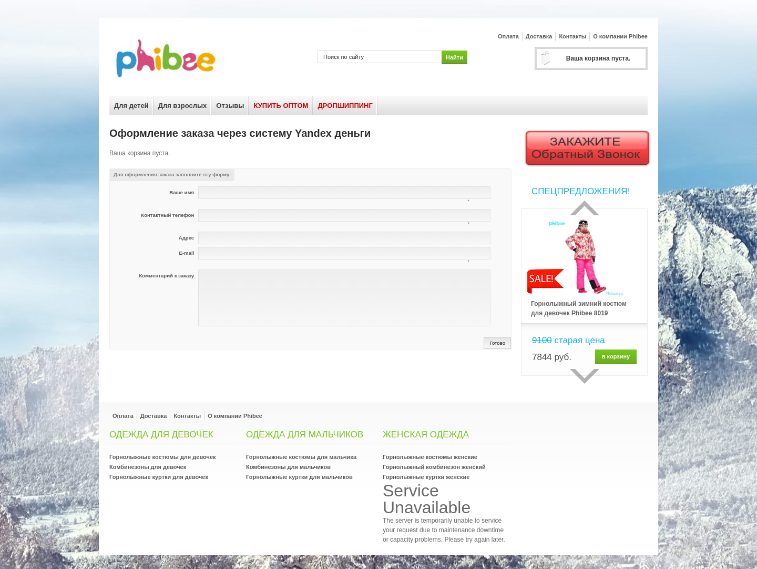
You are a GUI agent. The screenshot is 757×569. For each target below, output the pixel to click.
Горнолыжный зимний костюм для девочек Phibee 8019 (579, 308)
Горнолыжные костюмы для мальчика (301, 457)
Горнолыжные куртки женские (426, 477)
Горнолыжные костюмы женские (430, 457)
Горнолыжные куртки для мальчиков (299, 477)
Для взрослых (182, 105)
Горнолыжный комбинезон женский (434, 467)
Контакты (572, 36)
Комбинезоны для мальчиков (288, 467)
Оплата (508, 36)
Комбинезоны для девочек (147, 467)
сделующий (584, 376)
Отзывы (230, 105)
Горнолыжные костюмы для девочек (162, 457)
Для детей (131, 105)
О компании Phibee (620, 36)
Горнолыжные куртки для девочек (158, 477)
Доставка (539, 36)
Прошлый (584, 208)
